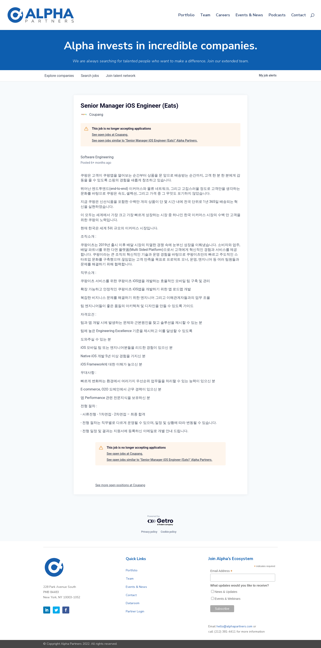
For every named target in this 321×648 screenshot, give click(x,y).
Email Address (221, 571)
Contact (298, 15)
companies (59, 76)
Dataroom (132, 603)
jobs (90, 76)
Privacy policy (149, 531)
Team (205, 15)
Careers (223, 15)
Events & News (249, 15)
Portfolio (186, 15)
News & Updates (226, 591)
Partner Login (135, 611)
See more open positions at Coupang (120, 485)
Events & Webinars (227, 598)
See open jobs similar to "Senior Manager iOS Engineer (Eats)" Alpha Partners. (145, 140)
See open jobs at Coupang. (110, 134)
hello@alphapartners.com (234, 626)
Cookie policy (168, 531)
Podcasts (277, 15)
